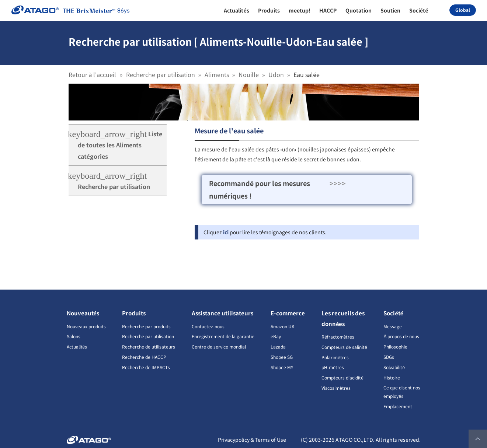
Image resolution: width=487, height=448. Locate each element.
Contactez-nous (208, 326)
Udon (276, 74)
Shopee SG (282, 357)
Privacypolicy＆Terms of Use (252, 439)
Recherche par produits (146, 326)
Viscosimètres (336, 388)
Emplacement (397, 406)
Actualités (77, 346)
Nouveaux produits (86, 326)
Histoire (391, 377)
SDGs (388, 357)
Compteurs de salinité (344, 347)
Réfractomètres (337, 336)
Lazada (278, 346)
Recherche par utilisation (160, 74)
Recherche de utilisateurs (148, 346)
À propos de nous (401, 336)
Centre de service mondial (219, 346)
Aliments (217, 74)
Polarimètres (335, 357)
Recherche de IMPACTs (146, 367)
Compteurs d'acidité (342, 377)
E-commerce (288, 313)
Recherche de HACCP (144, 357)
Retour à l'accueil (92, 74)
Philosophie (395, 346)
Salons (73, 336)
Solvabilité (394, 367)
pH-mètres (332, 367)
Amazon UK (283, 326)
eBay (276, 336)
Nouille (249, 74)
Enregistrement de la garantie (223, 336)
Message (392, 326)
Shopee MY (282, 367)
